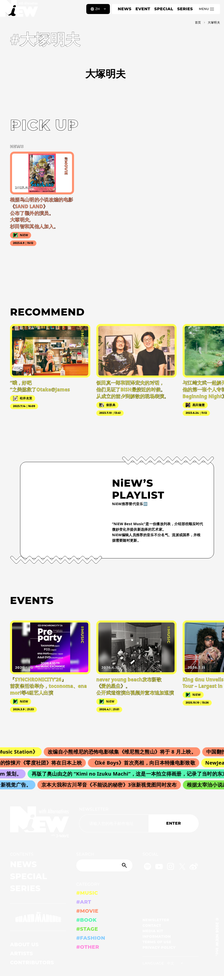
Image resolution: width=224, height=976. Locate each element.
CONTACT (151, 925)
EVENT (142, 9)
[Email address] (113, 823)
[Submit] (124, 865)
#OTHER (87, 947)
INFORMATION (156, 936)
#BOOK (86, 920)
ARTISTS (21, 953)
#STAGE (87, 929)
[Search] (104, 865)
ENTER (173, 823)
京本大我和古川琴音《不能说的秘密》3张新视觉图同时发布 (111, 784)
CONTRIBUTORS (32, 962)
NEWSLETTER (94, 809)
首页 (198, 22)
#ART (83, 902)
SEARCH (85, 854)
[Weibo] (194, 867)
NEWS (124, 9)
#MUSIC (87, 893)
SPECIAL (163, 9)
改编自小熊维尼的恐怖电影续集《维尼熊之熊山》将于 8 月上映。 (125, 751)
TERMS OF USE (156, 942)
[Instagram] (171, 867)
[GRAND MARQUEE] (38, 917)
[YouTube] (159, 867)
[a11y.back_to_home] (20, 11)
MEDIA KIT (152, 931)
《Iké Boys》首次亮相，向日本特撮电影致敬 (146, 762)
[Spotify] (147, 867)
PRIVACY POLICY (159, 947)
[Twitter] (182, 867)
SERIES (185, 9)
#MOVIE (87, 911)
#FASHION (90, 938)
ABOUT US (24, 944)
